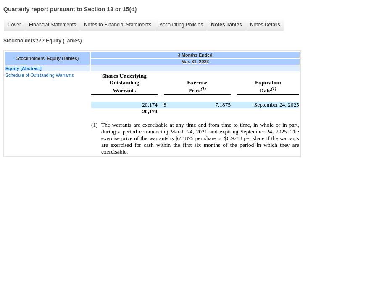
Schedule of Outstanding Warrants (39, 75)
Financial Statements (52, 25)
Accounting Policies (181, 25)
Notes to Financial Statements (117, 25)
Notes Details (265, 25)
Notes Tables (226, 25)
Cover (14, 25)
